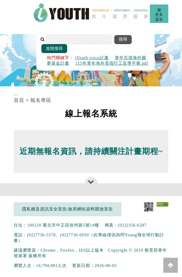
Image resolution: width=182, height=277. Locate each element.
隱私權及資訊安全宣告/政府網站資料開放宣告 (67, 209)
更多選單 (159, 14)
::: (16, 94)
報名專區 (40, 100)
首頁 (19, 100)
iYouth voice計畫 (92, 57)
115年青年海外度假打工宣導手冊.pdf (111, 63)
